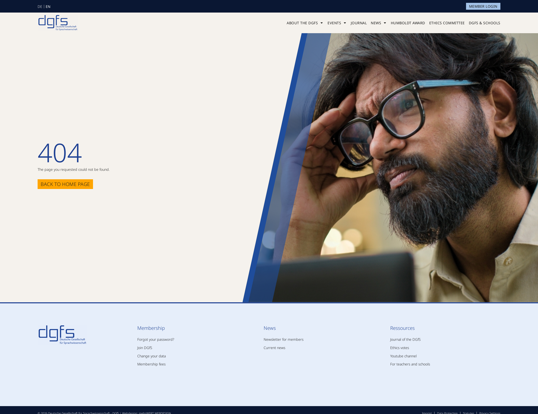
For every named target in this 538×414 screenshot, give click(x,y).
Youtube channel (403, 355)
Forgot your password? (155, 339)
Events (337, 22)
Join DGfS (144, 347)
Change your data (151, 355)
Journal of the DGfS (405, 339)
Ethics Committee (447, 22)
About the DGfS (305, 22)
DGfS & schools (484, 22)
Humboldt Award (408, 22)
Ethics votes (399, 347)
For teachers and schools (410, 364)
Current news (274, 347)
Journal (359, 22)
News (379, 22)
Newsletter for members (283, 339)
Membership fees (151, 364)
